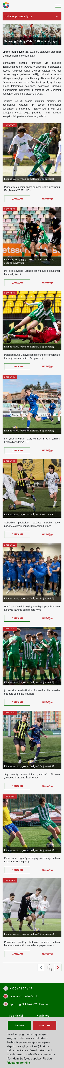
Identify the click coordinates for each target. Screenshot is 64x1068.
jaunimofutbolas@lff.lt (24, 996)
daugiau (17, 198)
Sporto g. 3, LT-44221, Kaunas (29, 1004)
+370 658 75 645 (21, 988)
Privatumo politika (18, 1062)
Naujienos (43, 1015)
